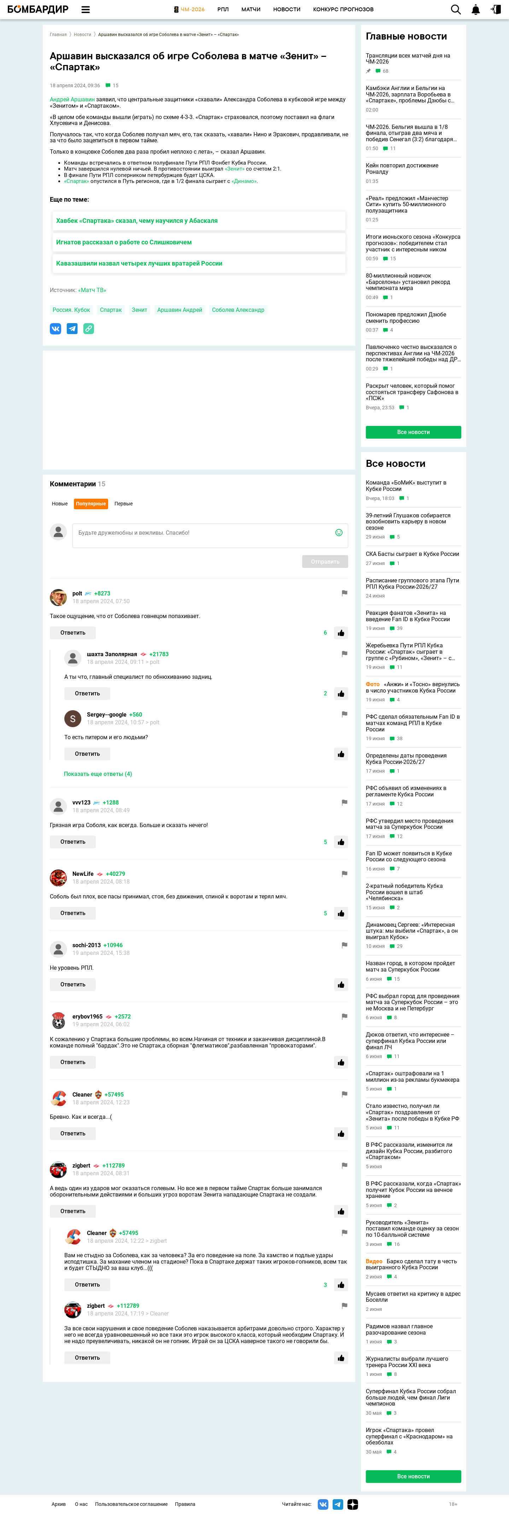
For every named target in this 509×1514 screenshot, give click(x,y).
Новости (82, 34)
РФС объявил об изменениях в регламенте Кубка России (406, 791)
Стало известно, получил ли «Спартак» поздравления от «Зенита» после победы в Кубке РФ (412, 1112)
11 (393, 148)
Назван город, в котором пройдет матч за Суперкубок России (410, 966)
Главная (58, 34)
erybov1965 (87, 1016)
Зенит (139, 310)
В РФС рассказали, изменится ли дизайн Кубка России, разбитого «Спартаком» (409, 1151)
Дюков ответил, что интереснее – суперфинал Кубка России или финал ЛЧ (410, 1041)
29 (400, 946)
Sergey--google (107, 714)
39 (400, 628)
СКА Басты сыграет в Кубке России (412, 554)
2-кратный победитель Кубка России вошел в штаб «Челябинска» (404, 892)
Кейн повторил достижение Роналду (402, 168)
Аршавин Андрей (179, 310)
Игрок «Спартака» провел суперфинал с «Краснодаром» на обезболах (409, 1436)
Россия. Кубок (71, 310)
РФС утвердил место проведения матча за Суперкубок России (410, 824)
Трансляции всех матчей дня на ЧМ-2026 (408, 59)
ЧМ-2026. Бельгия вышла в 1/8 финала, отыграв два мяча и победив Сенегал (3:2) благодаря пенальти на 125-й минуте (409, 133)
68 (385, 71)
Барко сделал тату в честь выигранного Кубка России (411, 1264)
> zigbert (156, 1240)
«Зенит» (235, 169)
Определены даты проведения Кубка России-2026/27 (406, 759)
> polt (152, 662)
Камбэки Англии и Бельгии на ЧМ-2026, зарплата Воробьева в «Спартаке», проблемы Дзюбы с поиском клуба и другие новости (409, 94)
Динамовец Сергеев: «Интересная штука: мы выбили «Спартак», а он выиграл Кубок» (412, 931)
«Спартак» (76, 181)
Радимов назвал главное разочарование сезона (399, 1329)
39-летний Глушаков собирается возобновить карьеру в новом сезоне (408, 521)
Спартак (111, 310)
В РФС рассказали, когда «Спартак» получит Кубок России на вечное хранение (413, 1190)
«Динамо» (244, 181)
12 (400, 804)
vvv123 (81, 802)
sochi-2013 (86, 945)
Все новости (413, 432)
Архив (59, 1504)
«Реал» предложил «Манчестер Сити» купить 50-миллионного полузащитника (407, 204)
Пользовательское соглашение (131, 1504)
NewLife (83, 874)
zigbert (81, 1165)
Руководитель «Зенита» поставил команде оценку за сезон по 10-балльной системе (412, 1228)
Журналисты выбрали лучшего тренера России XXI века (407, 1362)
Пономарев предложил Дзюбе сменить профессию (406, 317)
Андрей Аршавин (72, 99)
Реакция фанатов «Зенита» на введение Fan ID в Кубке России (408, 616)
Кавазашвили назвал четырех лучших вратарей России (139, 263)
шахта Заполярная (112, 654)
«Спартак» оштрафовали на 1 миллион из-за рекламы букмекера (413, 1076)
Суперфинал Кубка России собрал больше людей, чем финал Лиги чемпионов (411, 1397)
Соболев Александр (238, 310)
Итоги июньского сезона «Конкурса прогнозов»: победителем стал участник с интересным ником (413, 243)
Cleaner (82, 1094)
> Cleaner (157, 1313)
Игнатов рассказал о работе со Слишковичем (124, 242)
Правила (185, 1504)
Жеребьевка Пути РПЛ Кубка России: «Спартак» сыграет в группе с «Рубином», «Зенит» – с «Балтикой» (408, 651)
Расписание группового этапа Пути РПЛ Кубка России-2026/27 (412, 583)
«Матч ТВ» (92, 290)
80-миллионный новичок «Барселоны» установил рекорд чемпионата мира (408, 282)
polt (77, 593)
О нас (81, 1504)
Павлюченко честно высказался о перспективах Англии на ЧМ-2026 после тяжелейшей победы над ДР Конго (411, 353)
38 (400, 738)
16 (397, 1244)
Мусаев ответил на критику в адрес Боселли (413, 1297)
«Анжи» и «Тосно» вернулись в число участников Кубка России (413, 687)
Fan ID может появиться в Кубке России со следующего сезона (409, 856)
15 (393, 258)
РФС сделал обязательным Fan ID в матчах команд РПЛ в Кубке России (413, 723)
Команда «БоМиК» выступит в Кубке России (406, 486)
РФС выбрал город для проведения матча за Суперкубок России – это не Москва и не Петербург (413, 1002)
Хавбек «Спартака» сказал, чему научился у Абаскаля (137, 220)
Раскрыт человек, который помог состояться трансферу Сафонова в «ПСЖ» (412, 392)
